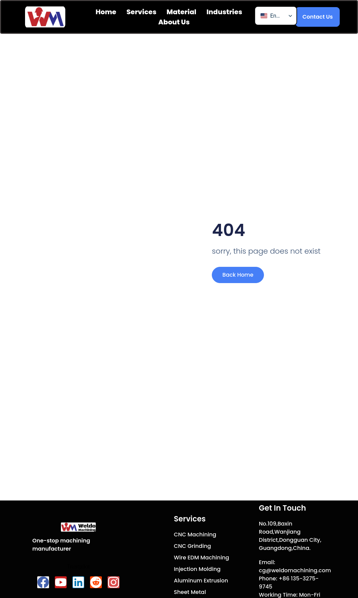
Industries (224, 12)
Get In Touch (282, 508)
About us (174, 22)
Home (106, 12)
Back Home (237, 275)
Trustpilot (78, 566)
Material (181, 12)
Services (142, 12)
